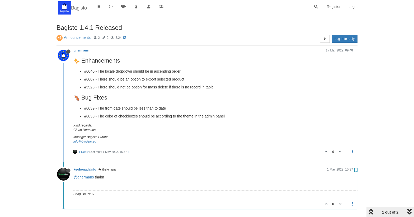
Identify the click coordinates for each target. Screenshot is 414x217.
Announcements (77, 37)
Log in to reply (345, 39)
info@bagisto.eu (84, 141)
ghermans (81, 50)
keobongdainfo (85, 169)
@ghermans (107, 169)
